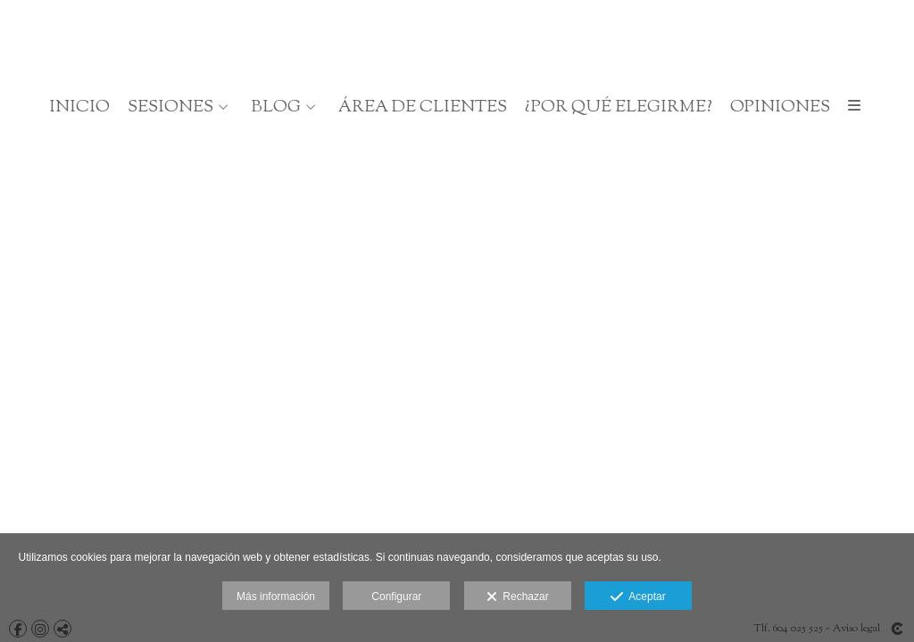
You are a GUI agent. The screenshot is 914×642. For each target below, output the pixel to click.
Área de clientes (422, 107)
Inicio (79, 107)
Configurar (396, 596)
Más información (276, 596)
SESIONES (170, 107)
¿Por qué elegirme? (618, 107)
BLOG (276, 107)
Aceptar (638, 597)
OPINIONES (780, 107)
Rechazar (517, 597)
